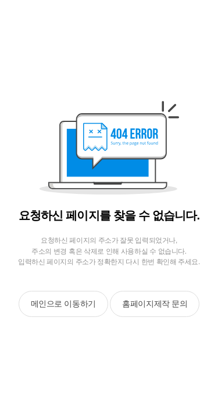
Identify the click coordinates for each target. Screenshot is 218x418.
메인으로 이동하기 (63, 303)
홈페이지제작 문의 (154, 303)
